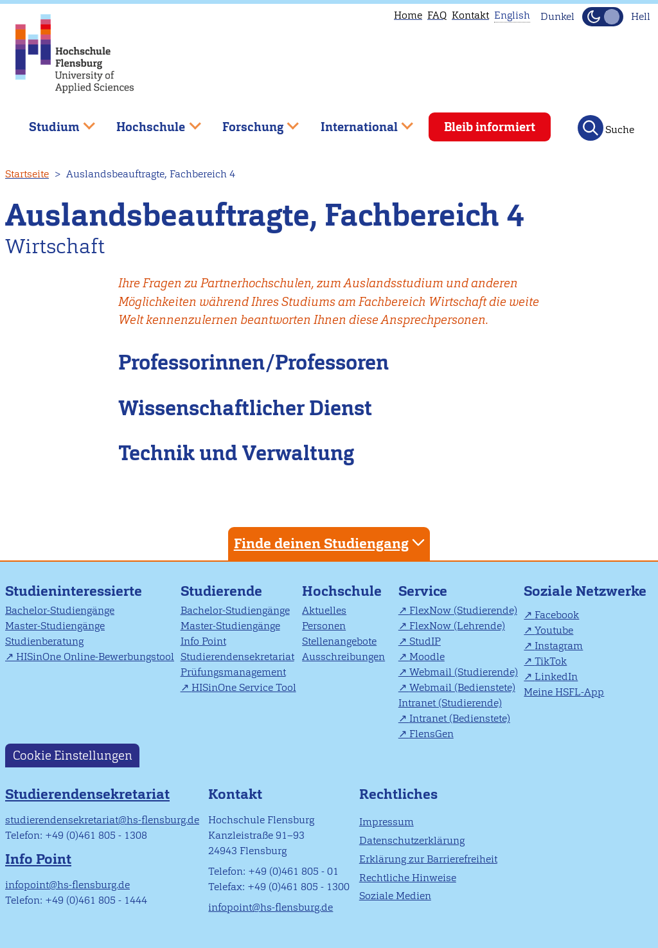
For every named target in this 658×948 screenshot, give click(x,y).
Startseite (27, 174)
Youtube (554, 630)
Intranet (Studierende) (450, 703)
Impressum (386, 821)
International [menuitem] (357, 122)
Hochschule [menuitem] (149, 122)
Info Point (203, 641)
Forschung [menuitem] (251, 122)
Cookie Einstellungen (72, 755)
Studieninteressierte (73, 591)
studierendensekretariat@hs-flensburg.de (102, 820)
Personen (324, 625)
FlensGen (431, 733)
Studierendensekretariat (237, 656)
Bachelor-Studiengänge (59, 610)
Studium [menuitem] (52, 122)
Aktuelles (324, 610)
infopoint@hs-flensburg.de (67, 884)
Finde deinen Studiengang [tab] (331, 543)
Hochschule (342, 591)
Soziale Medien (395, 895)
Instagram (559, 645)
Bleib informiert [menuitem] (489, 127)
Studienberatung (44, 641)
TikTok (551, 661)
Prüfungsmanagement (233, 672)
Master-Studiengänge (55, 625)
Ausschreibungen (343, 656)
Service (422, 591)
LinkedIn (556, 676)
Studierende (221, 591)
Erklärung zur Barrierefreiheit (428, 859)
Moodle (427, 656)
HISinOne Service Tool (243, 687)
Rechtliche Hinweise (407, 877)
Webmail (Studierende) (463, 672)
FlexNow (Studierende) (463, 610)
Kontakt (470, 15)
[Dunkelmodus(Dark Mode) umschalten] (602, 16)
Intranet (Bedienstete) (459, 718)
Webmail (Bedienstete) (462, 687)
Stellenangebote (339, 641)
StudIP (425, 641)
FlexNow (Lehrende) (457, 625)
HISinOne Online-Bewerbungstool (95, 656)
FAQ (437, 15)
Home (408, 15)
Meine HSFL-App (564, 692)
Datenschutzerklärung (412, 840)
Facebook (557, 615)
